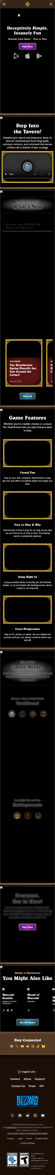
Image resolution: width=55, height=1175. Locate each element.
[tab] (11, 707)
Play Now (27, 46)
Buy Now (27, 313)
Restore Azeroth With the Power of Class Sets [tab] (23, 226)
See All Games (27, 1016)
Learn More (27, 322)
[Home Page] (27, 4)
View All (27, 390)
